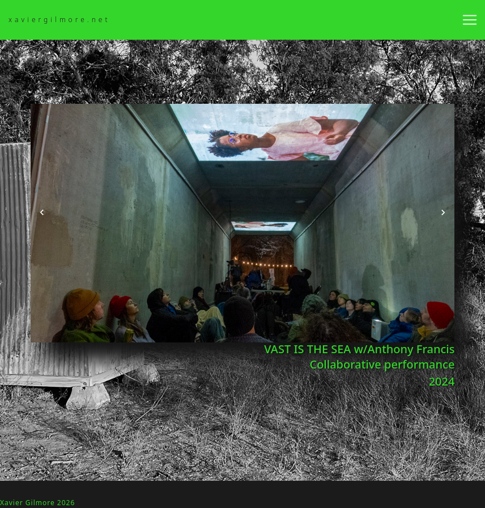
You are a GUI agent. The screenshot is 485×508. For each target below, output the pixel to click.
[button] (42, 212)
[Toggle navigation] (469, 20)
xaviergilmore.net (59, 19)
